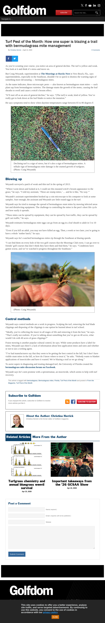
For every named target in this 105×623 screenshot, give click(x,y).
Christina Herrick (15, 50)
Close (55, 617)
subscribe (63, 13)
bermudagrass (32, 381)
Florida (56, 381)
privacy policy (50, 612)
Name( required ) (51, 509)
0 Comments (96, 50)
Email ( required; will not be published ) (58, 516)
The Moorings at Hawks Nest (55, 73)
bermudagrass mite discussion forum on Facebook (30, 367)
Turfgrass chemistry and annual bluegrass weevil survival (26, 484)
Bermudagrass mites (45, 381)
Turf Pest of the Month (68, 381)
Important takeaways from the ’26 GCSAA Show (72, 482)
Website (48, 522)
